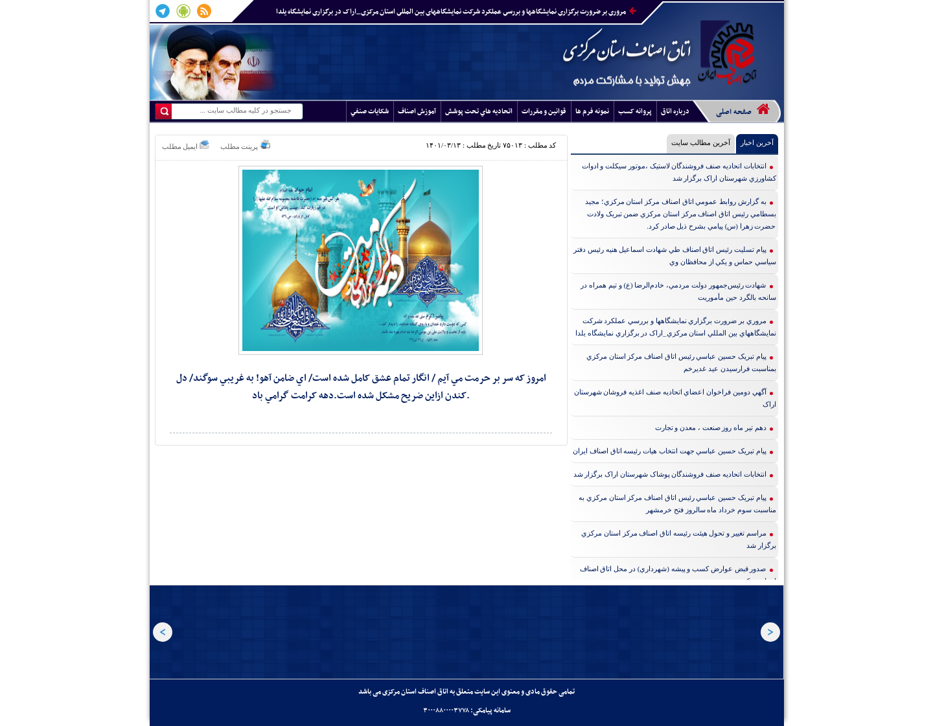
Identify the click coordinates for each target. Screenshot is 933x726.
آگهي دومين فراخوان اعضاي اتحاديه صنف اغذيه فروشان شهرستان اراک (675, 398)
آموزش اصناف (417, 112)
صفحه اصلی (743, 110)
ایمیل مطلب (186, 144)
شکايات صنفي (370, 112)
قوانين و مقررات (544, 112)
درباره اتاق (675, 112)
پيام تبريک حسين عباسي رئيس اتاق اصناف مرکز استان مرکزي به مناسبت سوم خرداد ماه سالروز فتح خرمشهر (677, 503)
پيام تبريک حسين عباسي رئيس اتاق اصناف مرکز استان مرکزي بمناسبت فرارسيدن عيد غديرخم (681, 362)
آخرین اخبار (757, 142)
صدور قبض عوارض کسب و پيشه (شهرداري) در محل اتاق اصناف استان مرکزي (678, 575)
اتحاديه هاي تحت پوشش (479, 112)
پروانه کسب (635, 112)
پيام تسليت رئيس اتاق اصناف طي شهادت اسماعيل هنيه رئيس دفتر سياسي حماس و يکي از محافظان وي (674, 255)
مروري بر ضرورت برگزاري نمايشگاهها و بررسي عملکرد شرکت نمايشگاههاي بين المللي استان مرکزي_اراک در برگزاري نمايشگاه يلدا (456, 12)
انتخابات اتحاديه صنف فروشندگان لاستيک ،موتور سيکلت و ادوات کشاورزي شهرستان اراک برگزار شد (679, 172)
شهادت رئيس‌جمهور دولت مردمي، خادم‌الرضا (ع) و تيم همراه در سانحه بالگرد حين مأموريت (678, 291)
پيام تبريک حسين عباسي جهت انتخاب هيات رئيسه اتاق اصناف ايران (669, 451)
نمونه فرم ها (592, 112)
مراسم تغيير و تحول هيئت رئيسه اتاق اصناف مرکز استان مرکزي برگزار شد (678, 539)
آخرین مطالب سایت (700, 142)
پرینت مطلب (245, 144)
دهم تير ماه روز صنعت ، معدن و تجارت (710, 427)
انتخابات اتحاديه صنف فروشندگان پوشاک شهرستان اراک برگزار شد (669, 474)
